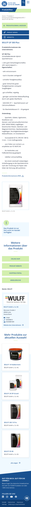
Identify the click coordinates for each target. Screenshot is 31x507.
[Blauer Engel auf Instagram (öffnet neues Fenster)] (7, 497)
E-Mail (8, 318)
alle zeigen (14, 463)
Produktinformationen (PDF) (11, 176)
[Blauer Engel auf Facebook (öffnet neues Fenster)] (16, 497)
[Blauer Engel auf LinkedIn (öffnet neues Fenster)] (3, 497)
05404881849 (10, 322)
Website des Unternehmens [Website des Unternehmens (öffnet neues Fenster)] (12, 325)
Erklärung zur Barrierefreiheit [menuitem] (16, 504)
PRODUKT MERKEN (12, 32)
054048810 (9, 320)
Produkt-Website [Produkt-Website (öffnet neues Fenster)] (15, 266)
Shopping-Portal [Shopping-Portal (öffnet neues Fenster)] (15, 273)
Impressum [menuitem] (20, 502)
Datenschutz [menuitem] (11, 502)
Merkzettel (10, 37)
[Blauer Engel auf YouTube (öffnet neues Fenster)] (11, 497)
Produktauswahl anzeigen (16, 25)
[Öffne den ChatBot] (26, 498)
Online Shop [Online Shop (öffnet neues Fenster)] (15, 259)
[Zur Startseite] (11, 4)
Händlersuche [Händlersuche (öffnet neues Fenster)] (15, 280)
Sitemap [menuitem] (4, 504)
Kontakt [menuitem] (4, 502)
